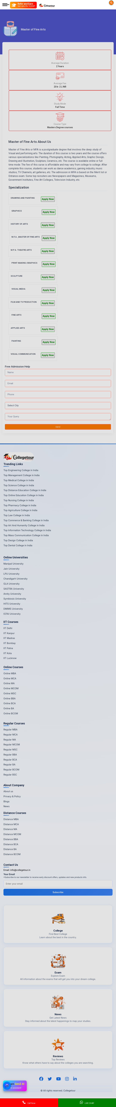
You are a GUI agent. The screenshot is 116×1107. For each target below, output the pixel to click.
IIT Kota (7, 653)
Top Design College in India (18, 540)
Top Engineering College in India (20, 470)
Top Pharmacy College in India (19, 505)
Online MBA (9, 673)
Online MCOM (11, 688)
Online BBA (9, 698)
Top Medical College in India (18, 480)
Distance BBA (10, 839)
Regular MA (9, 739)
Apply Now (48, 199)
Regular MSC (10, 749)
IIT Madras (9, 638)
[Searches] (111, 2)
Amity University (12, 593)
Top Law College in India (16, 515)
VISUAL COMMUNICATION (23, 354)
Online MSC (9, 693)
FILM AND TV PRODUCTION (24, 302)
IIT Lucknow (10, 658)
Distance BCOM (11, 854)
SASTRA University (13, 588)
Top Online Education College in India (23, 495)
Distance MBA (11, 819)
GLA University (11, 583)
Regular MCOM (11, 744)
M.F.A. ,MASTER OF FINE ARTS (25, 237)
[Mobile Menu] (5, 5)
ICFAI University (12, 613)
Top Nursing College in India (18, 500)
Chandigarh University (15, 578)
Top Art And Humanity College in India (24, 525)
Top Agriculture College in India (20, 510)
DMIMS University (13, 608)
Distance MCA (11, 824)
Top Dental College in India (17, 545)
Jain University (11, 568)
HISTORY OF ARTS (19, 224)
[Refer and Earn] (23, 5)
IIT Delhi (7, 628)
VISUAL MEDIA (18, 289)
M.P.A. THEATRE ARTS (21, 250)
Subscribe (58, 892)
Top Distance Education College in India (24, 490)
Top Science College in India (18, 485)
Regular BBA (10, 754)
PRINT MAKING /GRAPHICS (24, 263)
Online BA (8, 708)
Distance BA (10, 849)
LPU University (11, 573)
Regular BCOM (11, 769)
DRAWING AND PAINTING (23, 198)
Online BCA (9, 703)
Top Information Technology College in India (27, 530)
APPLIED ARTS (18, 328)
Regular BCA (10, 759)
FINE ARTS (16, 315)
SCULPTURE (16, 276)
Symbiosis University (14, 598)
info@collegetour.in (20, 870)
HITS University (11, 603)
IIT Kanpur (9, 633)
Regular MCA (10, 734)
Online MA (9, 683)
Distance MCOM (12, 834)
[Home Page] (47, 5)
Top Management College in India (21, 475)
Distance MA (10, 829)
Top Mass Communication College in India (26, 535)
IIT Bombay (9, 643)
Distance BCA (10, 844)
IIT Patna (8, 648)
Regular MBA (10, 729)
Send (58, 427)
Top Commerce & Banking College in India (26, 520)
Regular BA (9, 764)
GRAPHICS (16, 211)
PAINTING (16, 341)
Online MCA (9, 678)
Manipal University (13, 563)
